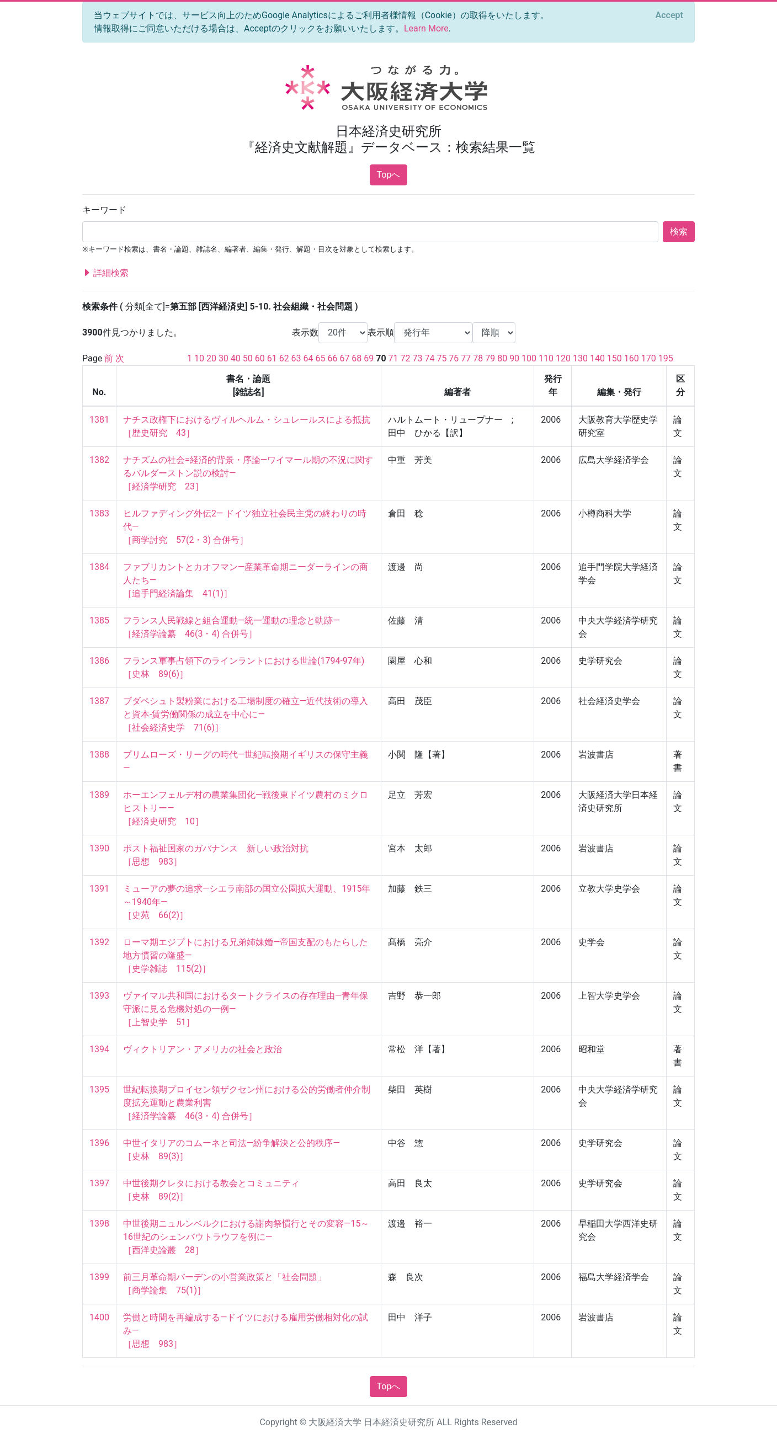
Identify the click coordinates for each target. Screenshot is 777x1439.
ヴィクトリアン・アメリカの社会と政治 (202, 1049)
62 (284, 358)
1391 (99, 888)
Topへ (389, 174)
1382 (99, 460)
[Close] (669, 15)
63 (296, 358)
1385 (99, 620)
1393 (99, 995)
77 (466, 358)
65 (321, 358)
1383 (99, 513)
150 (614, 358)
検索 (679, 231)
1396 (99, 1143)
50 (248, 358)
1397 (99, 1183)
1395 (99, 1089)
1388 (99, 754)
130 (580, 358)
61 (272, 358)
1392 (99, 942)
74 (429, 358)
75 (441, 358)
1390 (99, 848)
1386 (99, 660)
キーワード (104, 210)
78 (478, 358)
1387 (99, 701)
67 (344, 358)
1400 (99, 1317)
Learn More (426, 28)
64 (308, 358)
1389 (99, 795)
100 (528, 358)
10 (199, 358)
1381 (99, 419)
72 (406, 358)
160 (631, 358)
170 (648, 358)
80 (502, 358)
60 (260, 358)
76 (454, 358)
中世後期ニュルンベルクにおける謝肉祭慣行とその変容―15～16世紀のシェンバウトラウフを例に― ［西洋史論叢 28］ (246, 1236)
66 (332, 358)
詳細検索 (105, 273)
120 (563, 358)
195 (665, 358)
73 (418, 358)
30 (223, 358)
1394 (99, 1049)
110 (546, 358)
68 (356, 358)
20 (211, 358)
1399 (99, 1277)
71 (393, 358)
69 (369, 358)
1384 (99, 567)
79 (490, 358)
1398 (99, 1223)
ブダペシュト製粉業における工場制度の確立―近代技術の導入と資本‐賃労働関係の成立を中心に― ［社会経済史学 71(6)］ (246, 714)
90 (514, 358)
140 (597, 358)
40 (236, 358)
